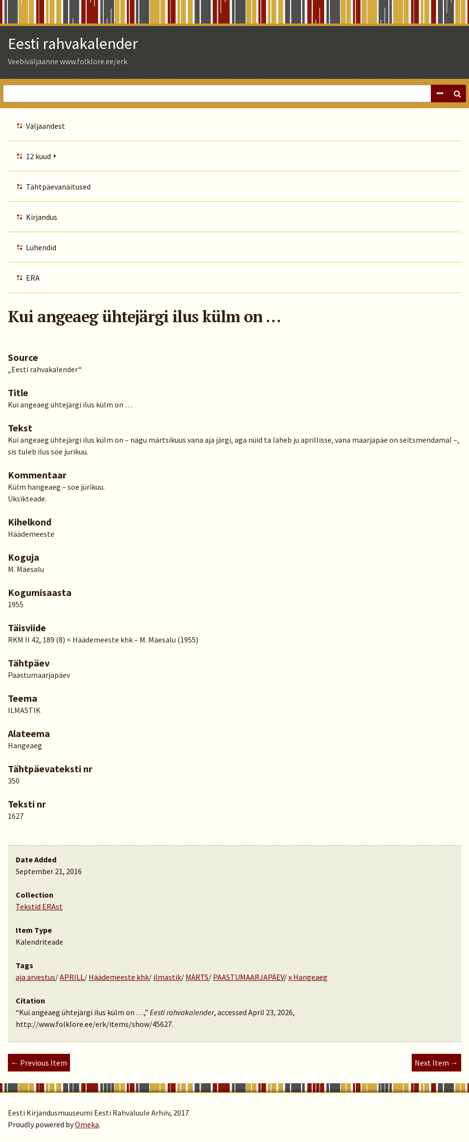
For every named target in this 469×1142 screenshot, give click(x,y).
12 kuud (38, 156)
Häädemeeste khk (119, 977)
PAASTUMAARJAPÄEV (248, 977)
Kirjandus (41, 217)
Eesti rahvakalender (73, 43)
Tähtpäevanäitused (58, 186)
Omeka (87, 1124)
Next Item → (436, 1063)
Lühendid (41, 247)
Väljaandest (45, 126)
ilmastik (167, 977)
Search (457, 93)
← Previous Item (39, 1063)
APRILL (72, 977)
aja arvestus (35, 977)
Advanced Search (439, 93)
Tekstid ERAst (39, 906)
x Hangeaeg (308, 977)
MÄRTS (197, 977)
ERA (33, 278)
